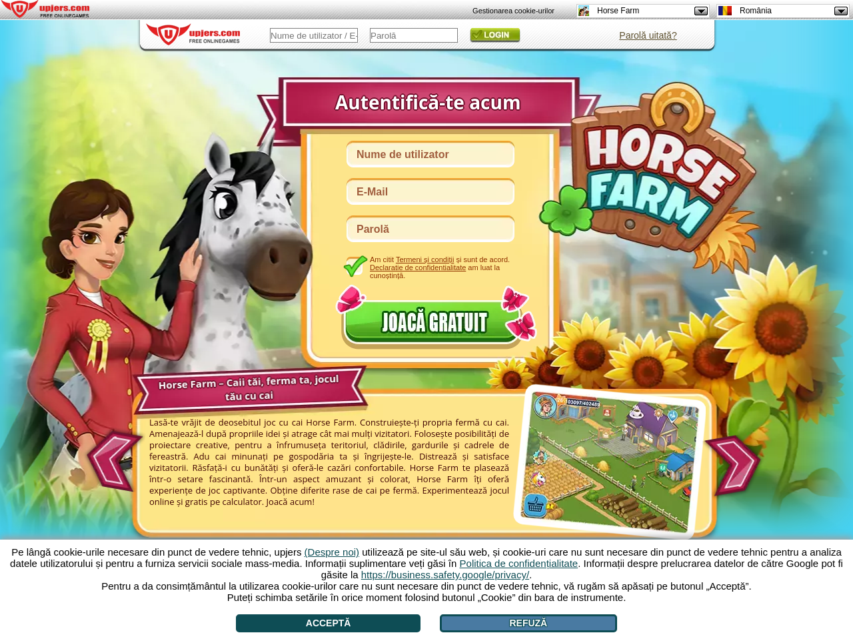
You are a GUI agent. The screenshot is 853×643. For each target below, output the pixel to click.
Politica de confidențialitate (519, 563)
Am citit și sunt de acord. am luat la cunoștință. (440, 267)
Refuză (528, 623)
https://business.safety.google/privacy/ (445, 574)
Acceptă (328, 623)
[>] (736, 466)
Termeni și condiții (425, 259)
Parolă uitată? (647, 35)
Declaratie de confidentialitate (418, 267)
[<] (112, 457)
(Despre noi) (332, 552)
